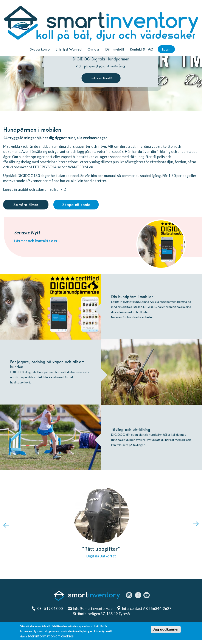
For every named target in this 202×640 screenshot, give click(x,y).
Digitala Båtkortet (101, 556)
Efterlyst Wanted (69, 49)
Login (166, 49)
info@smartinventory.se (92, 608)
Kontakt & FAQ (141, 49)
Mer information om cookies (51, 637)
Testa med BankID (101, 78)
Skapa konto (40, 49)
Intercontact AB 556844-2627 (147, 608)
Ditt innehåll (114, 49)
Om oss (93, 49)
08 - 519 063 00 (50, 608)
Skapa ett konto (76, 204)
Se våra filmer (25, 204)
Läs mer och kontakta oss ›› (37, 240)
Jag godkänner (166, 630)
